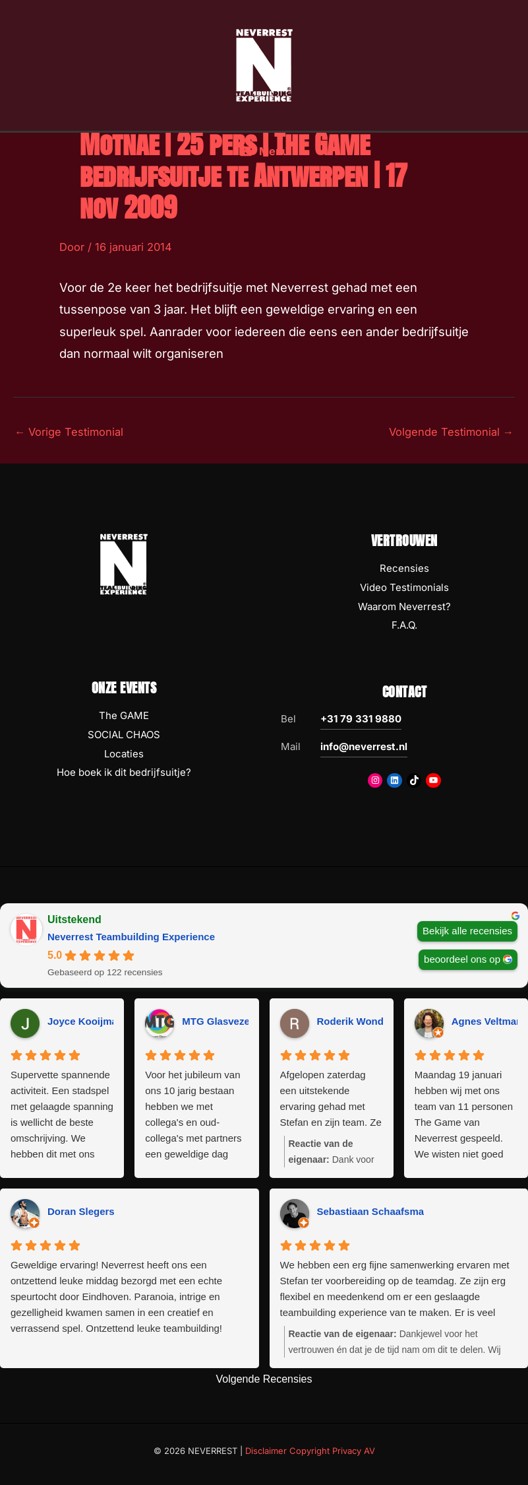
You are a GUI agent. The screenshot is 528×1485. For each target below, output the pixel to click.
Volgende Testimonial (451, 431)
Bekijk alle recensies (467, 930)
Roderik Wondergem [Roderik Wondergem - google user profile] (365, 1021)
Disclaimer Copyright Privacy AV (310, 1450)
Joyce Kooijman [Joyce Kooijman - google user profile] (85, 1021)
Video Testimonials (404, 587)
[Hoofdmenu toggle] (264, 158)
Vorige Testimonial (69, 431)
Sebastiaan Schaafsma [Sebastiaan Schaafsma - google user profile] (371, 1211)
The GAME (124, 715)
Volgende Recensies (264, 1379)
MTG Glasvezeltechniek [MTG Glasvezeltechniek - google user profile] (237, 1021)
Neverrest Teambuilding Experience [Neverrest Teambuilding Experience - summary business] (131, 936)
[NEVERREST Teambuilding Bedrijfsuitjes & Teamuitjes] (264, 68)
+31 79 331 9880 (360, 718)
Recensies (404, 568)
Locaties (124, 753)
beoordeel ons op (462, 959)
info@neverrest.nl (363, 746)
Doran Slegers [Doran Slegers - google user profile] (81, 1211)
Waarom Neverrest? (404, 606)
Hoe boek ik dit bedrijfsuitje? (124, 772)
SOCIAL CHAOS (124, 734)
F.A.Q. (404, 625)
